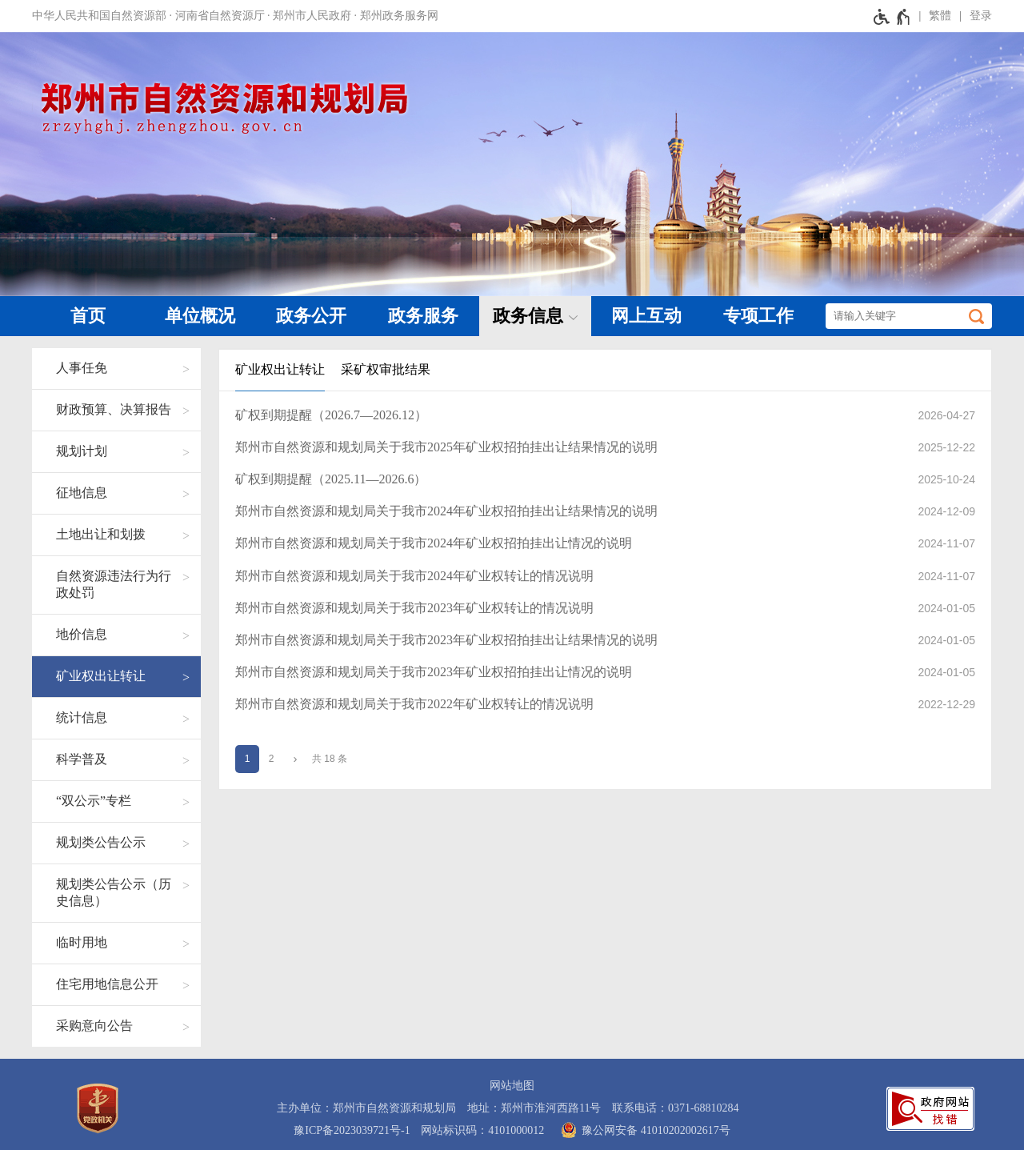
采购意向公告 (94, 1025)
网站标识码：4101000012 (482, 1130)
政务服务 (423, 316)
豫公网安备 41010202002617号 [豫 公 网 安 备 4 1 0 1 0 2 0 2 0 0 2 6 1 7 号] (642, 1130)
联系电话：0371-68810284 (675, 1108)
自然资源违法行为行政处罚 (113, 584)
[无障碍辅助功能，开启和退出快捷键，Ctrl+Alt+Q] (892, 16)
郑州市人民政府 (312, 16)
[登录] (971, 16)
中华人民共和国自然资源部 (99, 16)
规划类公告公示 (101, 842)
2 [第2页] (271, 758)
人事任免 (81, 368)
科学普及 (81, 759)
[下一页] (295, 759)
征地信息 (81, 492)
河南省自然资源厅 (220, 16)
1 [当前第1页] (247, 758)
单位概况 (200, 316)
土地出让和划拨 (101, 534)
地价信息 (81, 634)
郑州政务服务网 (399, 16)
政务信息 (528, 316)
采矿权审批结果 (385, 369)
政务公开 (311, 316)
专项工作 (758, 316)
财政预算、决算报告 (113, 409)
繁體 (940, 16)
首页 (88, 316)
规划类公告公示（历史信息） (113, 892)
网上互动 (646, 316)
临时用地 (81, 942)
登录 (981, 16)
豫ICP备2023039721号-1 (352, 1130)
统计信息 (81, 717)
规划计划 (81, 451)
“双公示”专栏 (93, 800)
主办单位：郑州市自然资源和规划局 (366, 1108)
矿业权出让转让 (101, 676)
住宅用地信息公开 (107, 984)
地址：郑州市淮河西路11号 (534, 1108)
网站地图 (512, 1086)
